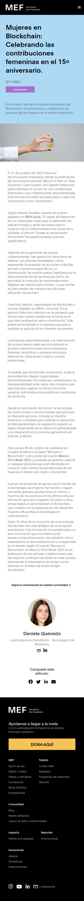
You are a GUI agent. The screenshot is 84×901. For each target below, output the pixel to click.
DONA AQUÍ (42, 744)
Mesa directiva (17, 787)
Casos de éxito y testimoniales (27, 820)
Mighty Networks (19, 815)
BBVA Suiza (33, 217)
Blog (11, 810)
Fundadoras (16, 782)
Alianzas (44, 782)
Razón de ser (17, 766)
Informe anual (49, 838)
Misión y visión (18, 771)
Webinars (44, 771)
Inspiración (20, 89)
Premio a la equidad (21, 838)
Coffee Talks (46, 766)
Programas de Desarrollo (54, 776)
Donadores (15, 861)
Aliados (13, 856)
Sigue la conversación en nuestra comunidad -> (41, 585)
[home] (23, 7)
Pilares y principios (20, 776)
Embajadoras (17, 792)
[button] (79, 7)
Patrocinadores (18, 866)
